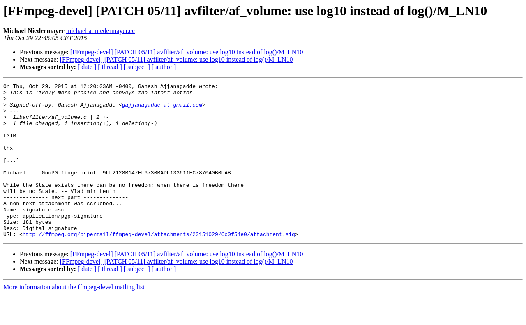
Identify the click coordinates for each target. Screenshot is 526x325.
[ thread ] (110, 66)
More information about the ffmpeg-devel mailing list (74, 317)
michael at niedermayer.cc (100, 30)
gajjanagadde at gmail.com (162, 109)
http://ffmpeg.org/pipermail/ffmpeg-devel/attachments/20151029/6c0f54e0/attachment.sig (159, 265)
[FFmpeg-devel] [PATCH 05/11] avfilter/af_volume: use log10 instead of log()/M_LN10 (186, 52)
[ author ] (164, 66)
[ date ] (87, 66)
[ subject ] (137, 66)
